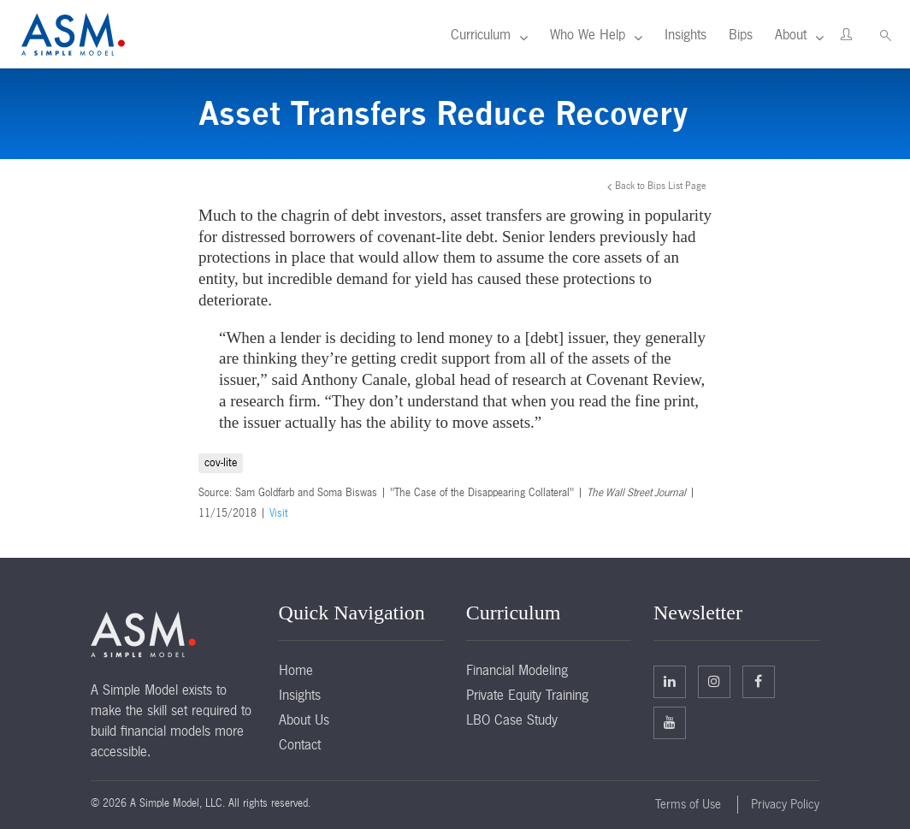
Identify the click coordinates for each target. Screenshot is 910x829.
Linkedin (670, 681)
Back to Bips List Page (660, 186)
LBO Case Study (512, 719)
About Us (304, 719)
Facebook (758, 681)
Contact (300, 744)
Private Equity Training (527, 694)
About (791, 34)
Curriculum (481, 34)
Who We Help (587, 34)
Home (296, 670)
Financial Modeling (517, 670)
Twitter (714, 681)
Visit (278, 513)
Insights (685, 34)
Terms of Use (688, 804)
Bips (741, 34)
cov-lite (220, 462)
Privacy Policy (785, 804)
